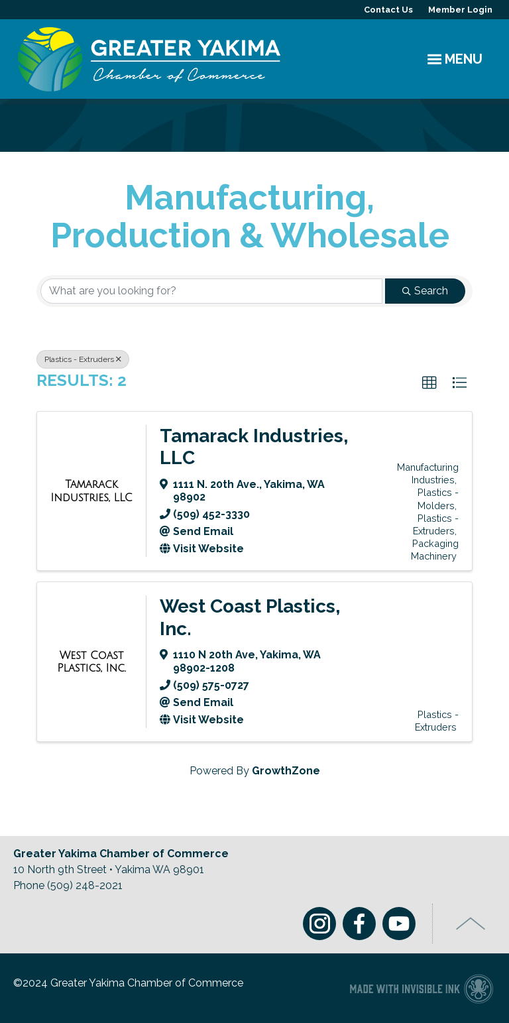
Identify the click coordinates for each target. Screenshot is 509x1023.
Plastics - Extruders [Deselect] (82, 359)
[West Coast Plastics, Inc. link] (91, 662)
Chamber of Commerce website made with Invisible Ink (421, 988)
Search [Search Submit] (425, 290)
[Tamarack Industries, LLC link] (91, 491)
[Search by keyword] (211, 291)
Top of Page (471, 923)
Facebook (359, 923)
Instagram (319, 923)
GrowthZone (286, 770)
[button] (429, 383)
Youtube (399, 923)
